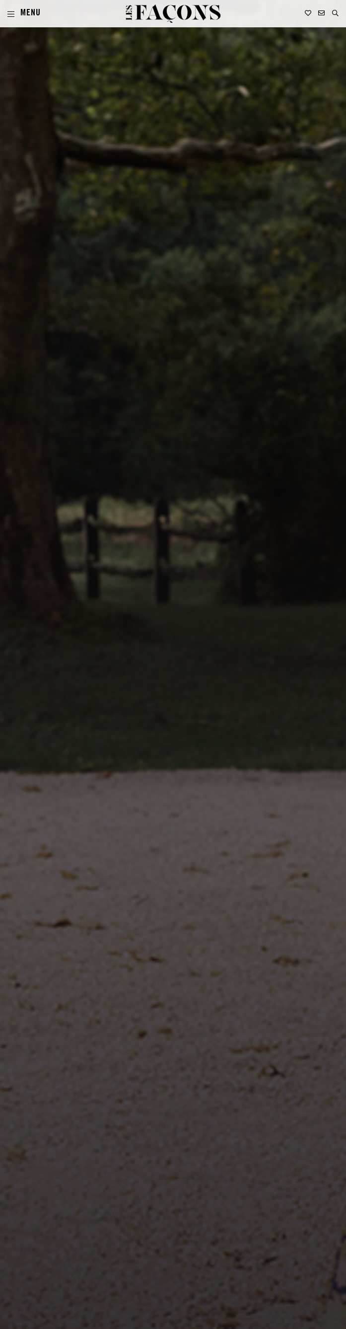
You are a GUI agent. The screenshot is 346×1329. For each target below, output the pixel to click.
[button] (335, 13)
